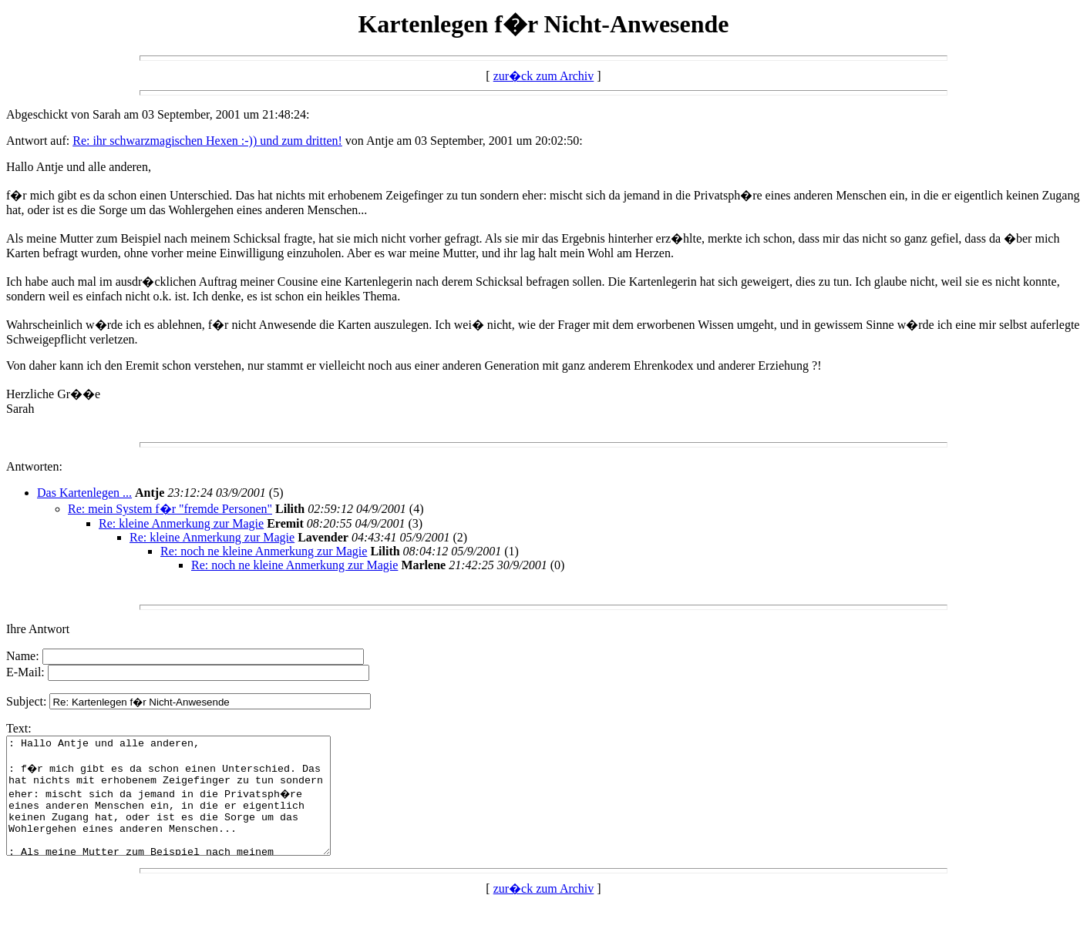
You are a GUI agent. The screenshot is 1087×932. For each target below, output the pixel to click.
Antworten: (34, 466)
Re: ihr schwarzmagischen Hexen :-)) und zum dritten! (207, 140)
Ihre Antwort (37, 628)
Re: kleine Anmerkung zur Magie (181, 523)
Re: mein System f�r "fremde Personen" (170, 508)
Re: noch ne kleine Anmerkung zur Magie (263, 551)
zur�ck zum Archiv (543, 75)
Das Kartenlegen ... (84, 492)
